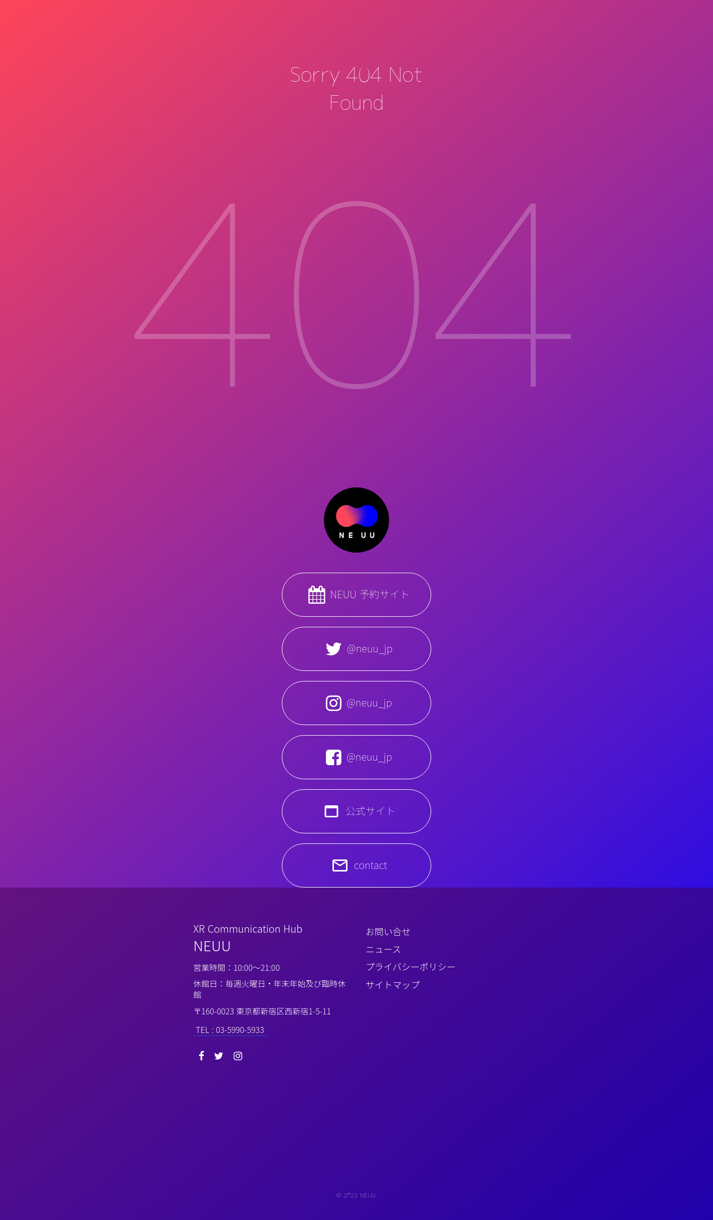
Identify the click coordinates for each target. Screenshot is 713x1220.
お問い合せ (388, 931)
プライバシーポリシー (411, 966)
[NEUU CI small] (356, 1133)
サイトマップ (393, 984)
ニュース (383, 948)
